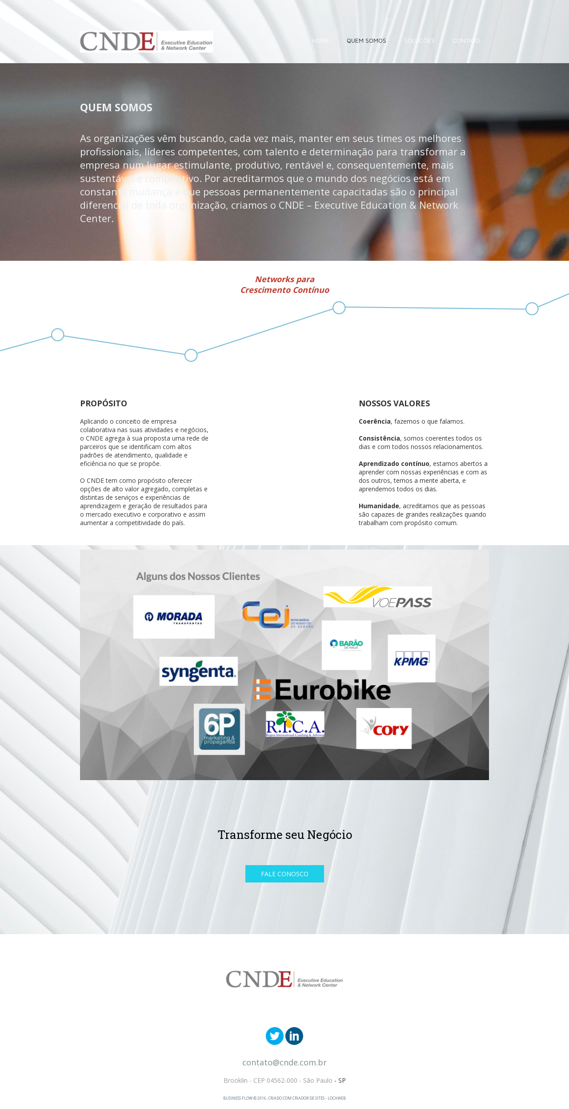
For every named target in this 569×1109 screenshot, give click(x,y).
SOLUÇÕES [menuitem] (419, 40)
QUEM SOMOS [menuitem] (366, 40)
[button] (284, 873)
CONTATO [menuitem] (466, 40)
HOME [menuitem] (320, 40)
